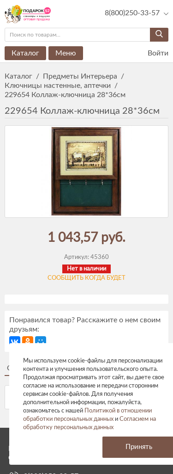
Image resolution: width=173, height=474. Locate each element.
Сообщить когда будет (86, 278)
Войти (152, 53)
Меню (65, 53)
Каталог (25, 53)
